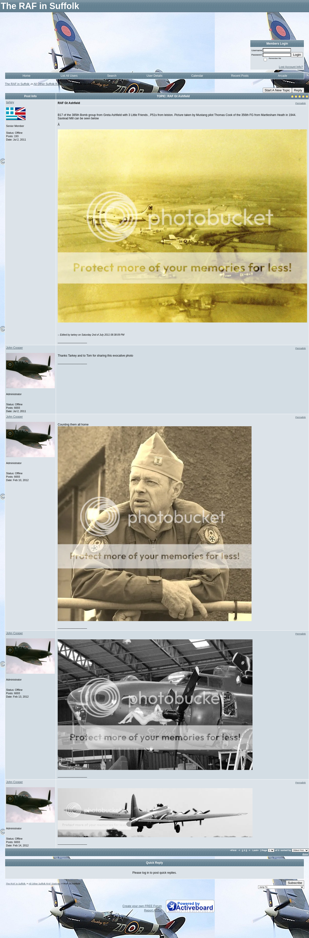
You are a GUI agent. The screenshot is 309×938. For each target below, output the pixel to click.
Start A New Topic (277, 90)
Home (26, 75)
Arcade (282, 75)
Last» (256, 850)
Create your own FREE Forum (142, 906)
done (305, 854)
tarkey (10, 102)
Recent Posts (239, 75)
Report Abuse (153, 910)
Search (111, 75)
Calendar (197, 75)
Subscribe (295, 883)
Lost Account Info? (291, 67)
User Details (154, 75)
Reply (298, 90)
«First (233, 850)
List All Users (69, 75)
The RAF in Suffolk (17, 84)
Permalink (300, 103)
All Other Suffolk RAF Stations (53, 84)
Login (297, 55)
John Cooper (14, 348)
